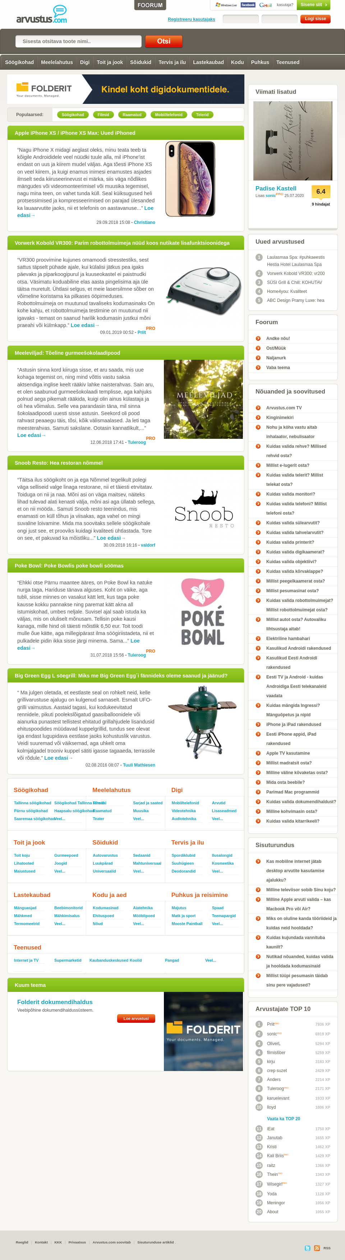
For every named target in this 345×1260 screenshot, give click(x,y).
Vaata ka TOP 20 (283, 1118)
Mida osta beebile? (285, 782)
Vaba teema (278, 367)
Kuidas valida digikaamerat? (295, 552)
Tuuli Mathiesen (139, 765)
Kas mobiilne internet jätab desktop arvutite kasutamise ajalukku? (295, 871)
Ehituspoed (103, 916)
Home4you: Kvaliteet (281, 291)
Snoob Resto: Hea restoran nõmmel (59, 463)
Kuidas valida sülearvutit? (293, 522)
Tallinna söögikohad (31, 803)
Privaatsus (77, 1242)
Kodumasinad (105, 908)
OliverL (268, 1043)
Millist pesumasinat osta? (292, 590)
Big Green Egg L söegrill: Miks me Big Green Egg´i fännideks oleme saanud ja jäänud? (121, 676)
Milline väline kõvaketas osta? (297, 772)
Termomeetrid (27, 923)
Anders (268, 1079)
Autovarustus (105, 855)
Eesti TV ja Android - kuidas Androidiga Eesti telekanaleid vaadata (296, 686)
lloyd (266, 1107)
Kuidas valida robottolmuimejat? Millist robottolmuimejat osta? (299, 605)
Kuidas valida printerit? (290, 542)
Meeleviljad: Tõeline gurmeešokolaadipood (67, 353)
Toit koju (22, 855)
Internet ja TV (26, 960)
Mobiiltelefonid (185, 803)
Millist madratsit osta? (289, 762)
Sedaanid (141, 855)
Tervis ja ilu (172, 62)
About (267, 1211)
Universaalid (104, 871)
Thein (269, 1174)
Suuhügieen (183, 863)
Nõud (98, 923)
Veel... (59, 819)
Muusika (140, 811)
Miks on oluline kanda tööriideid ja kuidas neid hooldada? (301, 923)
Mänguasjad (25, 908)
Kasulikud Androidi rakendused (298, 648)
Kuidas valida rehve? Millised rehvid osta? (296, 451)
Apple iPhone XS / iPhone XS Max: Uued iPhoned (75, 133)
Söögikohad (19, 62)
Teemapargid (224, 916)
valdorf (148, 545)
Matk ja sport (184, 916)
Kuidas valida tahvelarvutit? (294, 532)
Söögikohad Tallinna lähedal (68, 803)
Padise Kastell (276, 188)
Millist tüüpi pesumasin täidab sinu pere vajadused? (297, 980)
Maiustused (24, 871)
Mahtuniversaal (147, 863)
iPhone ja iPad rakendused (293, 724)
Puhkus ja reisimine (199, 895)
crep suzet (271, 1070)
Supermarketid (68, 960)
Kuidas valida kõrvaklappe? (294, 571)
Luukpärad (102, 863)
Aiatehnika (143, 908)
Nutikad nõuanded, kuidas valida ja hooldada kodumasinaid (300, 961)
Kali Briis (272, 1155)
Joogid (60, 863)
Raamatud (102, 811)
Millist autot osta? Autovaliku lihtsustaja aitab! (296, 624)
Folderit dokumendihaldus (55, 1002)
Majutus (179, 908)
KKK (58, 1242)
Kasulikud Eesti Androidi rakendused (291, 663)
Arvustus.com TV (284, 407)
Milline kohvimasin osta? (291, 811)
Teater (98, 819)
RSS (327, 1248)
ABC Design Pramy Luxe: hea (290, 300)
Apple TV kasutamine (288, 753)
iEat (265, 1128)
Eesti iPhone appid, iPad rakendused (291, 739)
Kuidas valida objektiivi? (291, 561)
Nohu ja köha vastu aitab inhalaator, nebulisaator (291, 432)
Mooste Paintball (187, 923)
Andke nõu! (278, 338)
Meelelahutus (57, 62)
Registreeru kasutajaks (191, 19)
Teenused (287, 62)
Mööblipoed (144, 916)
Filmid (98, 803)
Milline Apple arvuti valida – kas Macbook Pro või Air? (298, 904)
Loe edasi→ (85, 325)
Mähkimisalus (67, 916)
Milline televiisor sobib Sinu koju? (301, 889)
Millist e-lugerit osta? (287, 465)
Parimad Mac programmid (292, 792)
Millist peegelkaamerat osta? (295, 581)
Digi (84, 62)
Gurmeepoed (66, 855)
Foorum (267, 322)
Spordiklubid (184, 855)
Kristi (266, 1146)
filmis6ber (270, 1052)
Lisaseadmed (224, 811)
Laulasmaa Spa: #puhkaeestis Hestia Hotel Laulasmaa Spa (290, 260)
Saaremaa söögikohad (31, 819)
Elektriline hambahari (288, 638)
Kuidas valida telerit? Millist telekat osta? (294, 480)
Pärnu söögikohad (31, 811)
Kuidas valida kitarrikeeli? (292, 821)
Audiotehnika (184, 819)
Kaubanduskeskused (106, 960)
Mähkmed (23, 916)
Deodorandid (184, 871)
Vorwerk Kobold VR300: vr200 (290, 273)
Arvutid (219, 803)
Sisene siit (298, 4)
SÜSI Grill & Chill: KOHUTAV (289, 282)
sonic (271, 195)
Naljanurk (276, 357)
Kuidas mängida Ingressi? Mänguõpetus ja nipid (293, 710)
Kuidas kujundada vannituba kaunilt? (295, 942)
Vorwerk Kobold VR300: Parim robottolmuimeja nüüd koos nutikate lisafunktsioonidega (122, 243)
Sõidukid (140, 62)
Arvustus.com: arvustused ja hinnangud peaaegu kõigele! (46, 14)
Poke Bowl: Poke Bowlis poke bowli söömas (69, 566)
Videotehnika (184, 811)
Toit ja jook (110, 62)
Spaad (218, 908)
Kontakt (41, 1242)
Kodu (237, 62)
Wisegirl (271, 1184)
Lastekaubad (208, 62)
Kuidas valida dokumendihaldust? (301, 801)
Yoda (266, 1193)
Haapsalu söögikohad (68, 811)
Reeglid (22, 1242)
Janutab (269, 1137)
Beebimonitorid (68, 908)
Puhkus (260, 62)
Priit (142, 332)
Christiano (144, 222)
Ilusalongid (222, 855)
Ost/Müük (276, 348)
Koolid (136, 960)
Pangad (172, 960)
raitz (265, 1165)
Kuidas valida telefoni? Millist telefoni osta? (296, 508)
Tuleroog (137, 442)
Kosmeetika (223, 863)
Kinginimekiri (280, 417)
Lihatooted (24, 863)
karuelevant (272, 1098)
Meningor (270, 1202)
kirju (265, 1061)
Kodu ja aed (109, 895)
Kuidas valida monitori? (290, 494)
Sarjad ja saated (147, 803)
